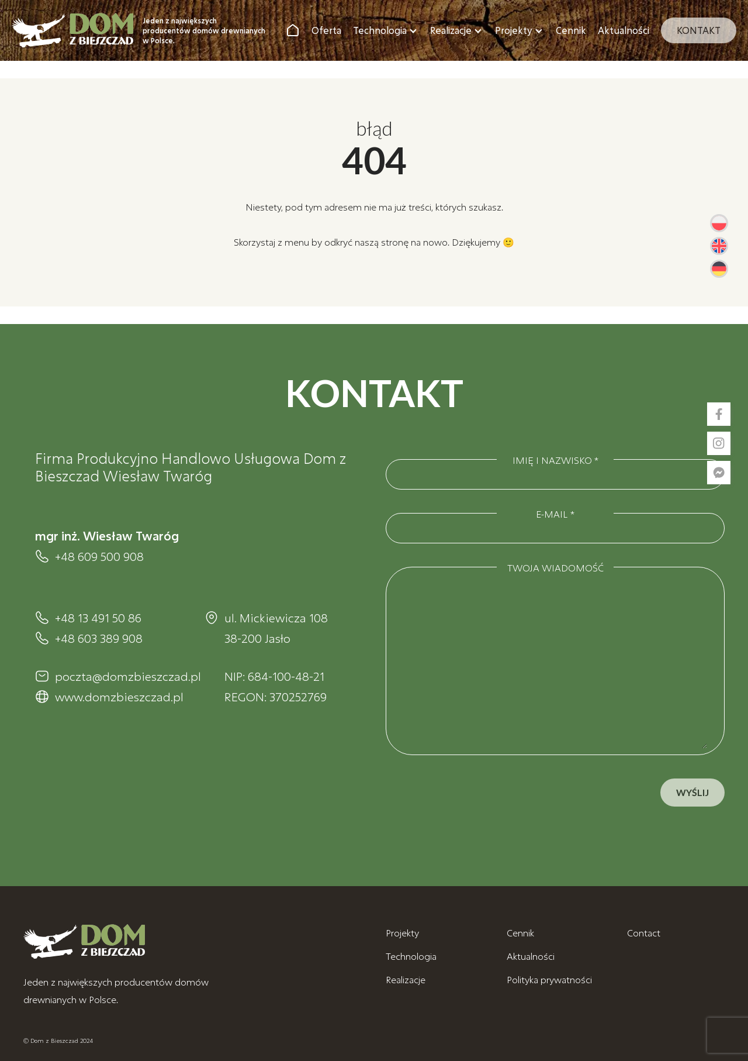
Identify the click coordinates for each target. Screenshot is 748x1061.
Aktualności (623, 30)
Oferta (326, 30)
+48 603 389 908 (99, 638)
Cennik (571, 30)
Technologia (380, 30)
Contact (643, 932)
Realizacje (451, 30)
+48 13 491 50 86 (98, 617)
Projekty (513, 30)
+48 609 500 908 (99, 556)
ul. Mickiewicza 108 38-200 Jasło (276, 628)
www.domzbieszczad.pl (118, 696)
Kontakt (699, 30)
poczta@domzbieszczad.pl (118, 676)
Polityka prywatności (549, 979)
